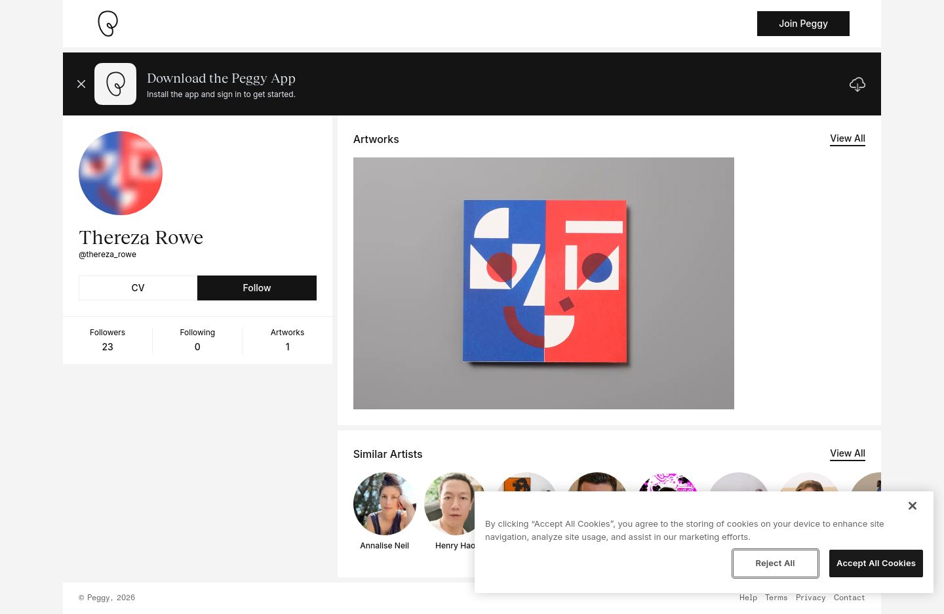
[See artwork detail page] (543, 283)
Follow (257, 287)
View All (847, 138)
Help (748, 598)
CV (138, 287)
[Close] (912, 505)
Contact (849, 598)
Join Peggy (803, 23)
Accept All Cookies (876, 563)
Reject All (775, 563)
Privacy (811, 598)
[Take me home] (107, 23)
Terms (776, 598)
